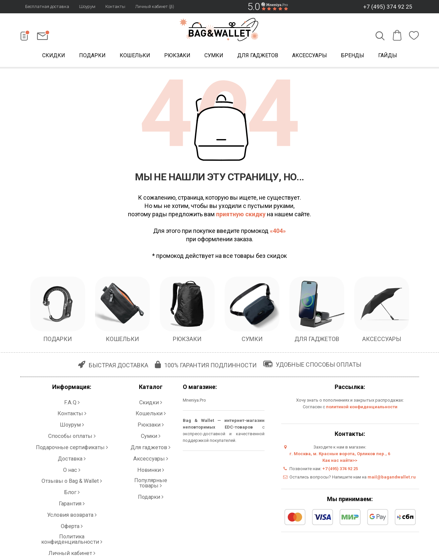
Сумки (213, 56)
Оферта (72, 474)
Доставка (71, 434)
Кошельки (135, 56)
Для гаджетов (257, 56)
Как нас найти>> (339, 461)
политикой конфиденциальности (361, 408)
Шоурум (87, 6)
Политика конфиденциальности (72, 480)
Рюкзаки (177, 56)
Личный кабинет (72, 487)
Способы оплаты (72, 421)
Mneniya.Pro (194, 401)
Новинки (151, 441)
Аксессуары (309, 56)
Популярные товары (150, 447)
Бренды (352, 56)
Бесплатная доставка (47, 6)
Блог (72, 454)
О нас (72, 441)
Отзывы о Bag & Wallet (72, 447)
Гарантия (71, 461)
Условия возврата (71, 467)
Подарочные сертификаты (72, 427)
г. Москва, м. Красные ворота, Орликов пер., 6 (339, 455)
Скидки (53, 56)
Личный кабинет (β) (154, 6)
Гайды (387, 56)
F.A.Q (71, 401)
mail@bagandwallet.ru (392, 478)
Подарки (92, 56)
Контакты (115, 6)
